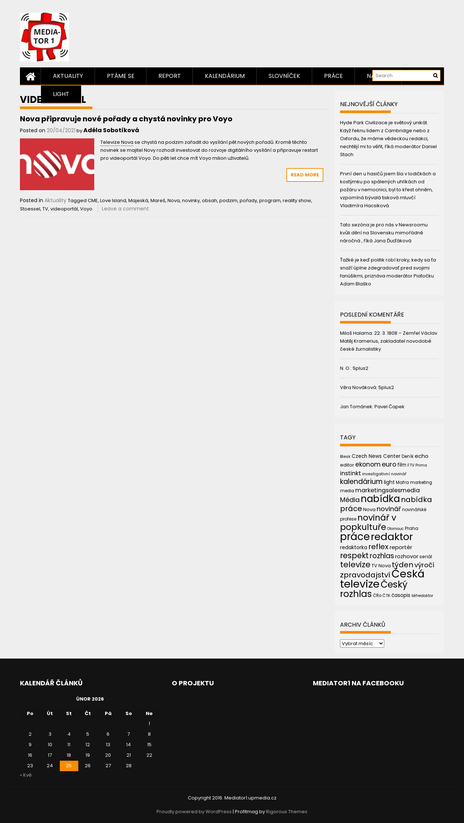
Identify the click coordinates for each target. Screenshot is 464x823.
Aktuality (68, 76)
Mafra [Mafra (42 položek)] (402, 482)
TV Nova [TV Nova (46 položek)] (381, 565)
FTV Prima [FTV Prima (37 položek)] (417, 465)
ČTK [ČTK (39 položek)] (386, 595)
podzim (228, 200)
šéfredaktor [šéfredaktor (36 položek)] (422, 595)
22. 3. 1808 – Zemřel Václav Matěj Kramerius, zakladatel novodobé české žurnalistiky (388, 341)
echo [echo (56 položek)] (421, 456)
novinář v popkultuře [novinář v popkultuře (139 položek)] (368, 522)
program (270, 200)
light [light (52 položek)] (389, 482)
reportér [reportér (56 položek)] (401, 547)
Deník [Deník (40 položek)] (408, 456)
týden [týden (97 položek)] (402, 565)
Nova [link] (127, 142)
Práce (333, 76)
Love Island (113, 200)
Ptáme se (120, 76)
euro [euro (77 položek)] (389, 464)
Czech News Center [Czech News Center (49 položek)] (376, 456)
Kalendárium (225, 76)
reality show (297, 200)
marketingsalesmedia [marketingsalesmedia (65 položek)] (387, 490)
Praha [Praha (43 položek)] (411, 528)
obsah (209, 200)
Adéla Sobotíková (111, 130)
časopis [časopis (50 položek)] (401, 595)
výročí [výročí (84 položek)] (424, 564)
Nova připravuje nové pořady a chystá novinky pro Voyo (126, 119)
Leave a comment (125, 208)
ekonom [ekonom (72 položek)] (368, 464)
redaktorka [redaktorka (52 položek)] (353, 547)
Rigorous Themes (286, 811)
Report (169, 76)
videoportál (64, 208)
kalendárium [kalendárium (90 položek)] (361, 481)
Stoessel (30, 208)
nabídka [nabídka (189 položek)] (380, 498)
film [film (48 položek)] (401, 464)
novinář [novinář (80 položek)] (389, 508)
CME (93, 200)
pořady (248, 200)
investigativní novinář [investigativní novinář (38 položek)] (384, 474)
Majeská (138, 200)
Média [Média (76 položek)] (350, 499)
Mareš (157, 200)
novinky (191, 200)
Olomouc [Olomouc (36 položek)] (395, 528)
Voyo (86, 208)
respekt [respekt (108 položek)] (354, 555)
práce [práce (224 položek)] (355, 537)
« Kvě (26, 775)
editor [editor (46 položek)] (347, 464)
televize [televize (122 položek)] (355, 564)
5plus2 (360, 368)
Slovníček (284, 76)
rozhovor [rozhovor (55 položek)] (406, 556)
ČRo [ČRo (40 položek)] (377, 595)
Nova (173, 200)
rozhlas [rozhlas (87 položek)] (382, 556)
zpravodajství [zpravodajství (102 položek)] (365, 575)
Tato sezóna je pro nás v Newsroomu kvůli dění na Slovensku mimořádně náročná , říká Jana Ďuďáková (384, 232)
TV (45, 208)
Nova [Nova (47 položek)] (369, 509)
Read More (305, 174)
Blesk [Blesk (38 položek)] (345, 456)
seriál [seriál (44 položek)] (425, 556)
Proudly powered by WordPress (194, 811)
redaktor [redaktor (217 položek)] (392, 537)
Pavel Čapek (389, 406)
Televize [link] (110, 142)
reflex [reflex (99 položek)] (378, 547)
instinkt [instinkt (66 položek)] (350, 473)
